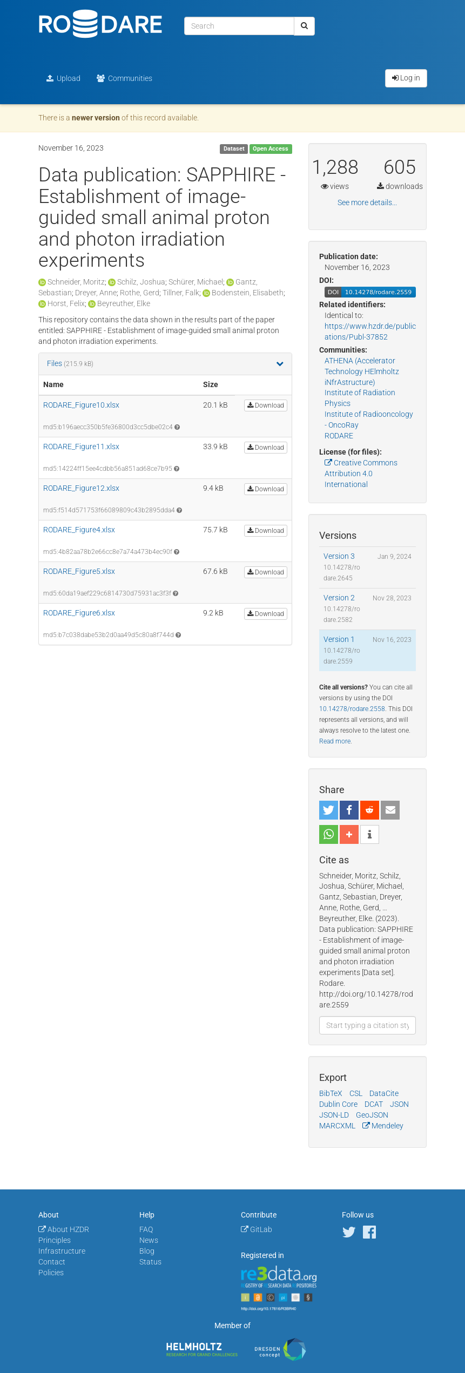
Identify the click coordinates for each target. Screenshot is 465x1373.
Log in (406, 77)
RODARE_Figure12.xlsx (81, 488)
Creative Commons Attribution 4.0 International (361, 473)
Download (265, 405)
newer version (96, 117)
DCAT (374, 1104)
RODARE (339, 435)
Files (55, 363)
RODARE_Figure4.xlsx (79, 529)
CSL (355, 1093)
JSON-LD (334, 1115)
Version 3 (339, 556)
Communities (124, 78)
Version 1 (339, 639)
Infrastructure (61, 1251)
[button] (328, 810)
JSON (399, 1104)
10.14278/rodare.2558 (352, 709)
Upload (63, 78)
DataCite (384, 1093)
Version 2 (339, 597)
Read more (335, 741)
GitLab (256, 1229)
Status (150, 1261)
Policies (51, 1272)
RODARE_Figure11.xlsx (81, 446)
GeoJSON (372, 1115)
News (148, 1240)
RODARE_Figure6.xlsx (79, 612)
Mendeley (382, 1125)
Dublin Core (338, 1104)
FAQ (146, 1229)
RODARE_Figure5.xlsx (79, 571)
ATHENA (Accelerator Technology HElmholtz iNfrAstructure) (362, 371)
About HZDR (63, 1229)
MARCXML (337, 1125)
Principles (54, 1240)
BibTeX (330, 1093)
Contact (51, 1261)
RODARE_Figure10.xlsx (81, 405)
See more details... (367, 202)
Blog (146, 1251)
